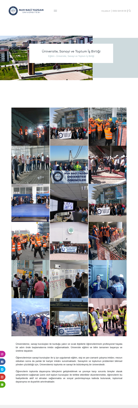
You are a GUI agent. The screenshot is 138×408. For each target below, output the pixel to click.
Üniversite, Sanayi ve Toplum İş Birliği (75, 56)
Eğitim (51, 56)
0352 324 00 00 (119, 11)
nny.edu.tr (105, 11)
